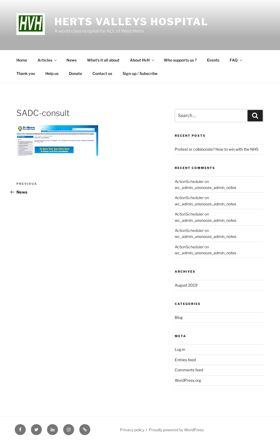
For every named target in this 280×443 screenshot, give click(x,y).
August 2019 (186, 285)
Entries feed (185, 359)
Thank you (25, 73)
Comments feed (189, 370)
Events (213, 60)
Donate (75, 73)
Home (21, 60)
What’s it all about (103, 60)
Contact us (102, 73)
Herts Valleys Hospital (131, 22)
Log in (180, 349)
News (71, 60)
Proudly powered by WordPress (176, 429)
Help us (52, 73)
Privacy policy (132, 429)
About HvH (142, 60)
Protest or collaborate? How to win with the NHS (216, 149)
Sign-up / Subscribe (140, 73)
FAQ (236, 60)
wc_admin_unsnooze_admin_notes (205, 187)
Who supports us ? (180, 60)
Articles (47, 60)
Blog (179, 317)
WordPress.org (188, 380)
